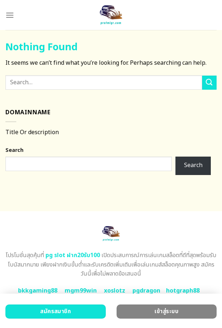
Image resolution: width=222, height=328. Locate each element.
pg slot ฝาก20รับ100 (72, 255)
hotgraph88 (183, 290)
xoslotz (114, 290)
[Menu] (9, 15)
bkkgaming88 (37, 290)
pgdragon (146, 290)
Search (14, 150)
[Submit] (209, 83)
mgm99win (81, 290)
